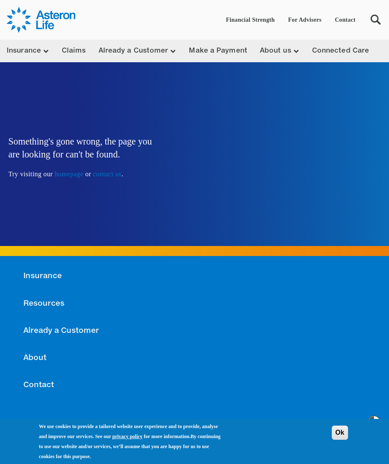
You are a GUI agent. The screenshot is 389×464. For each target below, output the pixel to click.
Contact (345, 20)
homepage (69, 173)
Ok (340, 432)
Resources (43, 303)
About (34, 358)
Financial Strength (250, 20)
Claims (74, 51)
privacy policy (127, 437)
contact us (107, 173)
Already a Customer (61, 331)
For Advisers (305, 20)
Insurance (42, 276)
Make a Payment (218, 51)
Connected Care (340, 51)
